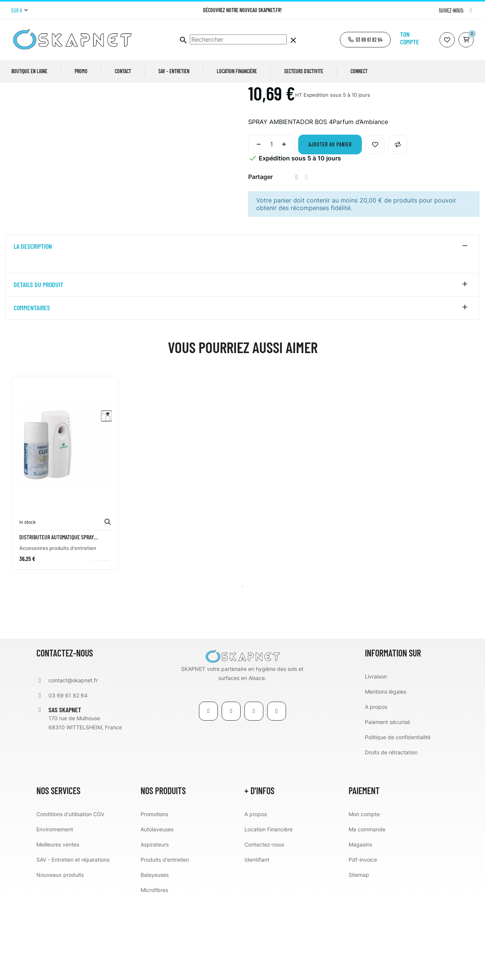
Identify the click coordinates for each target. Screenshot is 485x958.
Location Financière (268, 887)
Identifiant (256, 918)
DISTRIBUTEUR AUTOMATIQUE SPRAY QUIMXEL (56, 595)
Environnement (54, 887)
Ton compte (409, 38)
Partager (297, 235)
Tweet (306, 235)
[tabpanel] (65, 536)
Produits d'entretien (165, 918)
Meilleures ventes (57, 903)
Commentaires (32, 366)
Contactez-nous (264, 903)
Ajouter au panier (330, 202)
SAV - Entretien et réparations (73, 918)
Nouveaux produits (60, 933)
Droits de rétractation (391, 810)
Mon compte (364, 872)
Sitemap (359, 933)
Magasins (360, 903)
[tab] (242, 305)
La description (33, 305)
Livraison (376, 735)
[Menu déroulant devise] (19, 10)
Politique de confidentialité (397, 795)
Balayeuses (155, 933)
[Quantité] (271, 202)
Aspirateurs (155, 903)
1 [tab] (242, 645)
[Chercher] (238, 39)
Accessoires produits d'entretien (57, 606)
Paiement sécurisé (387, 780)
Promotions (154, 872)
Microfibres (154, 948)
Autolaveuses (157, 887)
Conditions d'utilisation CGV (70, 872)
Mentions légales (385, 750)
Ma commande (367, 887)
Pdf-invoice (363, 918)
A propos (376, 765)
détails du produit (38, 343)
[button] (365, 39)
